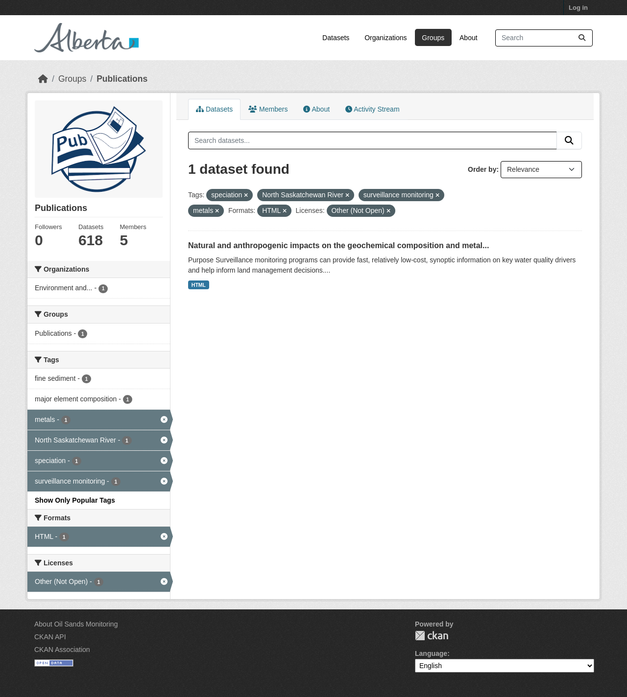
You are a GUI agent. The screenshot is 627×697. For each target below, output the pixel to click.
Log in (578, 7)
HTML (199, 285)
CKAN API (50, 637)
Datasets (335, 38)
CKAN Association (62, 649)
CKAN (431, 635)
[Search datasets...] (544, 37)
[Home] (43, 79)
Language (431, 653)
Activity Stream (372, 109)
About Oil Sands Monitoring (76, 624)
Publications (121, 79)
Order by (482, 169)
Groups (433, 38)
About (468, 38)
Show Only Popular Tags (75, 500)
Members (268, 109)
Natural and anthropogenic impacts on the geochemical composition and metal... (338, 245)
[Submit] (582, 37)
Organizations (385, 38)
